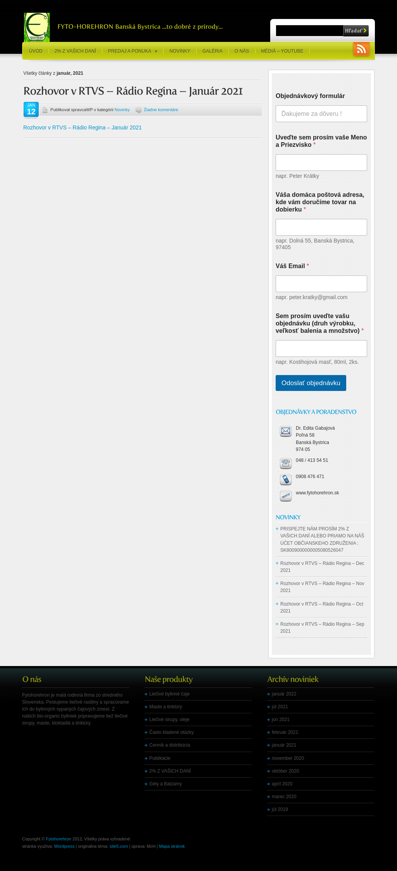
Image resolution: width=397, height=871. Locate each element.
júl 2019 (280, 809)
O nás (242, 51)
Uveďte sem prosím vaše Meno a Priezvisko (321, 141)
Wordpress (64, 846)
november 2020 (288, 758)
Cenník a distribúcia (169, 745)
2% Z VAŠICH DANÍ (75, 51)
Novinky (179, 51)
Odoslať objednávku (310, 383)
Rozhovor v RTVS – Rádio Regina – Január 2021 (82, 127)
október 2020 (285, 771)
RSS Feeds (361, 50)
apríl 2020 (282, 784)
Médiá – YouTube (282, 51)
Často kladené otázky (171, 732)
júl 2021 (280, 706)
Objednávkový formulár (310, 96)
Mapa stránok (172, 846)
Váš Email (292, 266)
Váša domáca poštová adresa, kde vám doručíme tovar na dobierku (320, 202)
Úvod (36, 51)
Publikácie (160, 758)
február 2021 (285, 732)
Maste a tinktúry (165, 706)
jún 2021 (281, 719)
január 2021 (284, 745)
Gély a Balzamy (165, 784)
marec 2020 (284, 796)
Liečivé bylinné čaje (169, 694)
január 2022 (284, 694)
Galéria (212, 51)
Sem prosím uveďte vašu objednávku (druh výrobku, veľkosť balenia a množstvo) (320, 323)
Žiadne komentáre (161, 109)
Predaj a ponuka (132, 51)
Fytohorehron (58, 839)
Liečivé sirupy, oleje (169, 719)
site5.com (119, 846)
